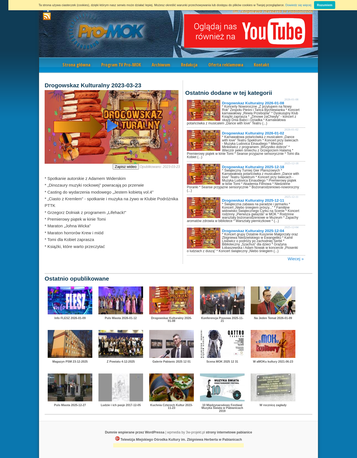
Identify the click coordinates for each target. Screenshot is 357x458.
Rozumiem (324, 5)
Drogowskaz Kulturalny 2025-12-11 (253, 200)
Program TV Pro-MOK (121, 65)
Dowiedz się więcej (298, 5)
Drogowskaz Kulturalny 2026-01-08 (253, 103)
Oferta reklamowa (225, 65)
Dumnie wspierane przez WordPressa (134, 432)
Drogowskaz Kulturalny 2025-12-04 (253, 231)
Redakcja (189, 65)
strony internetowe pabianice (229, 432)
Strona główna (76, 65)
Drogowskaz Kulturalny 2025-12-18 (253, 167)
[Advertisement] (178, 446)
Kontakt (261, 65)
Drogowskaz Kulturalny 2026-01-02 (253, 133)
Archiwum (161, 65)
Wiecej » (296, 258)
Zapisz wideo (126, 167)
